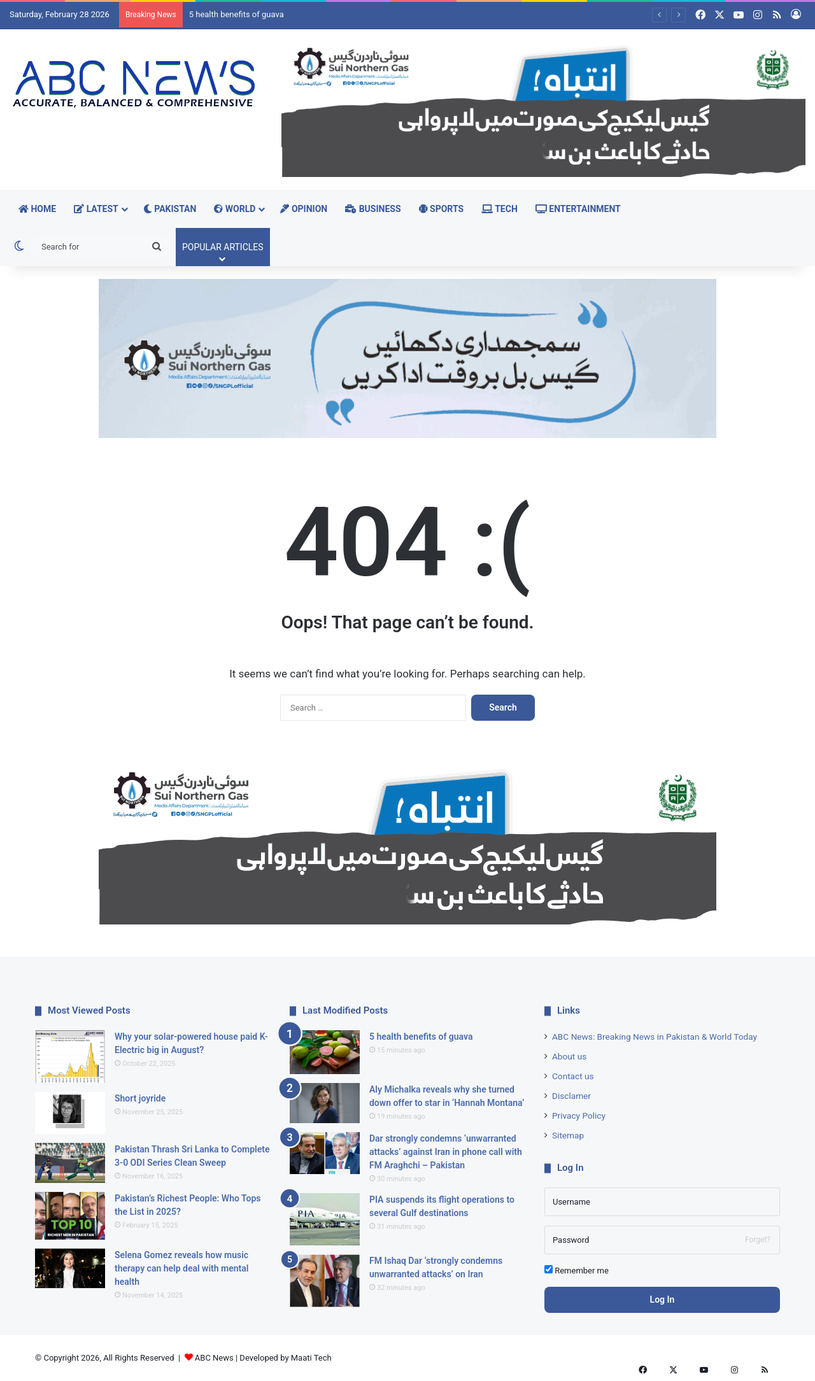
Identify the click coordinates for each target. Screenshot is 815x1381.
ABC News (214, 1358)
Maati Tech (311, 1358)
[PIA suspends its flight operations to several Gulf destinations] (325, 1219)
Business (372, 209)
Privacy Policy (579, 1115)
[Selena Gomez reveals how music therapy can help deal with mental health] (70, 1269)
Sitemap (568, 1135)
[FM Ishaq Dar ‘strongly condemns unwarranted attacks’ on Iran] (325, 1280)
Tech (499, 209)
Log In (662, 1299)
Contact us (573, 1076)
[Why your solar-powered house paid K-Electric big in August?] (70, 1056)
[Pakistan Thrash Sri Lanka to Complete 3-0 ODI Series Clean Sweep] (70, 1163)
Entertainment (578, 209)
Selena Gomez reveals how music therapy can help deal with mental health (181, 1268)
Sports (441, 209)
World (234, 209)
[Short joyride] (70, 1113)
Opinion (303, 209)
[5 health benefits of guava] (325, 1052)
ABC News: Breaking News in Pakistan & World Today (654, 1036)
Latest (96, 209)
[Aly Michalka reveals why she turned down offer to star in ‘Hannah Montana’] (325, 1103)
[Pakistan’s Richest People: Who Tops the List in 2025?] (70, 1216)
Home (37, 209)
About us (569, 1056)
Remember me (576, 1270)
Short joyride (140, 1098)
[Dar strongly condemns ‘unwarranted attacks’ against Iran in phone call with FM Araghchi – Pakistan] (325, 1153)
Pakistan (170, 209)
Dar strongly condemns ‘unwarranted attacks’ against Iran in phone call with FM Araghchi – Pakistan (445, 1151)
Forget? (757, 1239)
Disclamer (571, 1096)
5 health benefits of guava (236, 14)
